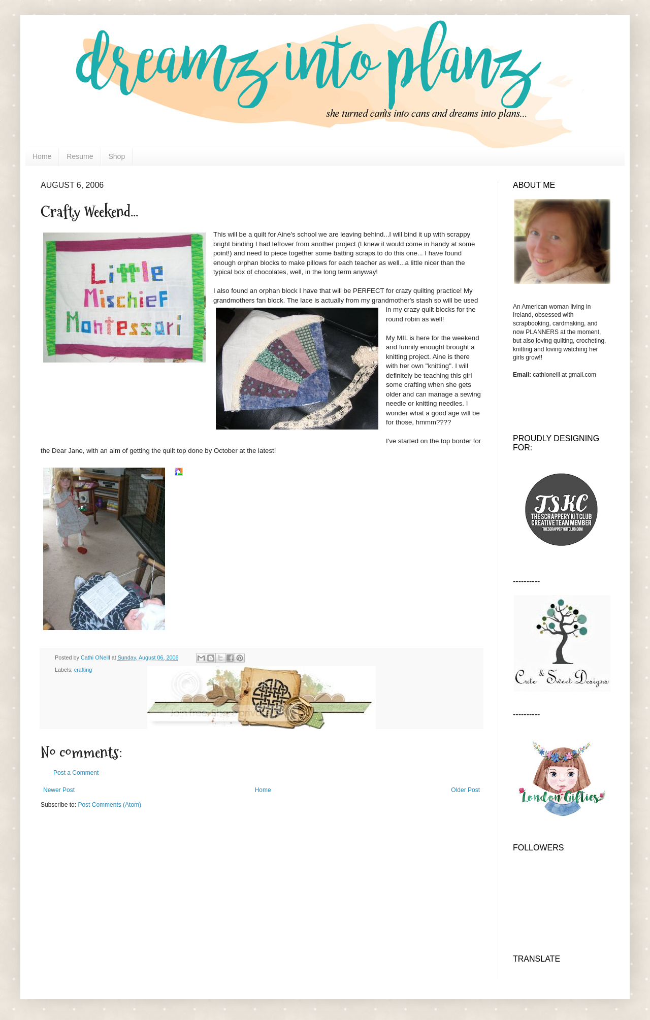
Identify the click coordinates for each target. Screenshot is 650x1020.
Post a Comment (76, 772)
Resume (80, 156)
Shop (117, 156)
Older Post (465, 790)
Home (41, 156)
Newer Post (59, 790)
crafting (83, 670)
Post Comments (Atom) (109, 804)
